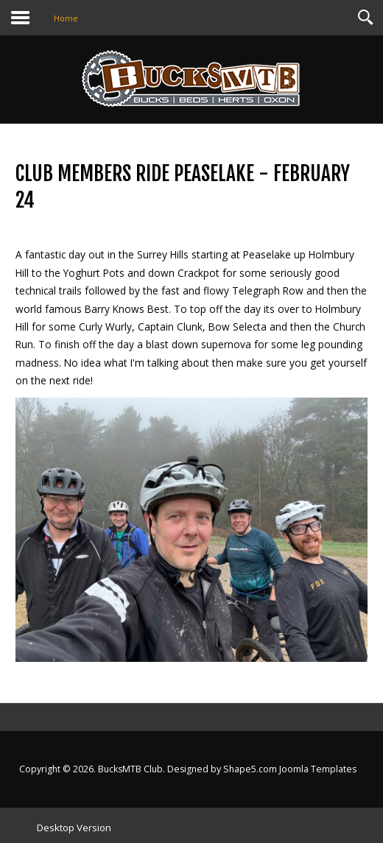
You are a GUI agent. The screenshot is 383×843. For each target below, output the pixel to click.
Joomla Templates (317, 769)
